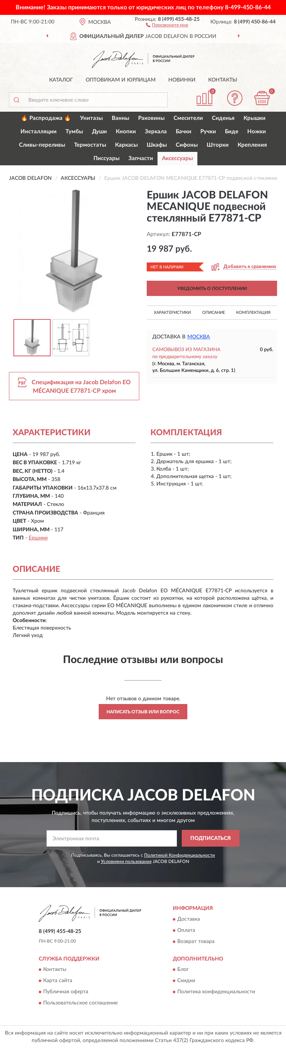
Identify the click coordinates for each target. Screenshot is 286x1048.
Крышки (255, 118)
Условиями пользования (126, 861)
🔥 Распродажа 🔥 (46, 118)
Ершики (38, 538)
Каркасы (126, 145)
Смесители (188, 118)
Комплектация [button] (253, 312)
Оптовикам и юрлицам (121, 80)
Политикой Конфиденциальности (179, 855)
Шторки (218, 145)
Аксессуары (177, 158)
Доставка (188, 919)
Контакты (222, 80)
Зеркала (156, 131)
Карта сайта (57, 980)
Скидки (186, 980)
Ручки (208, 131)
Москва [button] (198, 337)
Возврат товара (195, 941)
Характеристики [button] (172, 312)
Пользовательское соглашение (80, 1003)
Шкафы (157, 145)
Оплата (186, 930)
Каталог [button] (61, 80)
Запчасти (140, 158)
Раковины (151, 118)
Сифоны (187, 145)
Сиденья (223, 118)
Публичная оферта (65, 991)
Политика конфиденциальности (216, 991)
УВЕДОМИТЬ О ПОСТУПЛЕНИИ (212, 288)
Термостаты (90, 145)
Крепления (252, 145)
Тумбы (74, 131)
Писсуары (106, 158)
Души (99, 131)
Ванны (120, 118)
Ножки (256, 131)
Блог (183, 969)
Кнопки (126, 131)
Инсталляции (38, 131)
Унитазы (91, 118)
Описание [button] (213, 312)
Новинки (182, 80)
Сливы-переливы (42, 145)
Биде (231, 131)
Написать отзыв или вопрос (143, 712)
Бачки (183, 131)
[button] (167, 24)
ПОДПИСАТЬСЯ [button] (210, 838)
